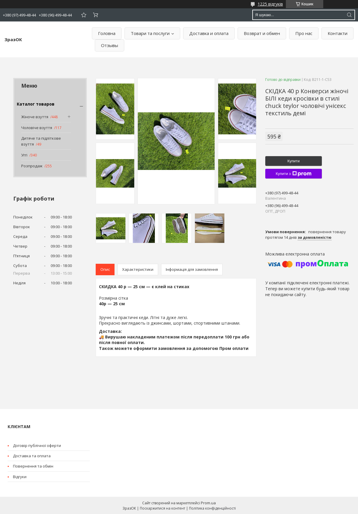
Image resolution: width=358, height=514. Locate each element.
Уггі (24, 155)
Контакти (337, 33)
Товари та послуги (150, 33)
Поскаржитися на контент (162, 508)
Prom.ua (208, 502)
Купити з (293, 173)
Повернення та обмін (33, 466)
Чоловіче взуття (36, 127)
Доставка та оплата (32, 455)
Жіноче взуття (34, 116)
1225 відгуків (270, 4)
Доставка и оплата (208, 33)
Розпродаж (31, 165)
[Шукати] (349, 14)
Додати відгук (84, 14)
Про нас (303, 33)
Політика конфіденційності (212, 508)
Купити (293, 161)
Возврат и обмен (262, 33)
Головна (106, 33)
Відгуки (19, 476)
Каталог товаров (35, 104)
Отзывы (109, 45)
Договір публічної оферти (37, 445)
